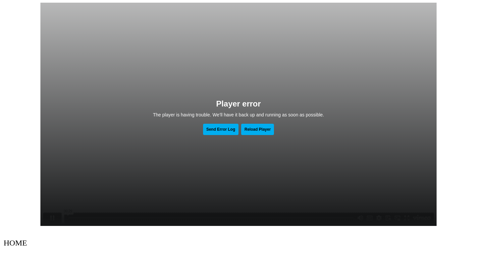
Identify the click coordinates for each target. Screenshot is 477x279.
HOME (15, 243)
